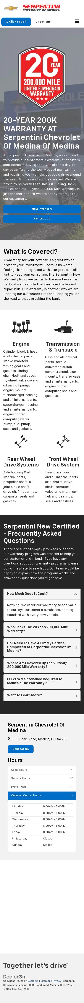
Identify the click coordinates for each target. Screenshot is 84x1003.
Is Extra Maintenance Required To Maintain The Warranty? (34, 681)
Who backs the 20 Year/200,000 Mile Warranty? (37, 629)
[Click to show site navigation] (77, 22)
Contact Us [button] (21, 749)
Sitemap (45, 981)
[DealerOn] (14, 976)
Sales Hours (42, 769)
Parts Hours (42, 787)
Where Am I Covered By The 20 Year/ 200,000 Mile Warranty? (37, 665)
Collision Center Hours (42, 795)
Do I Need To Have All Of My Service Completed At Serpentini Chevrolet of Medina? (39, 647)
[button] (16, 22)
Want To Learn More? (24, 695)
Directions (43, 21)
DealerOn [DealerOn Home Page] (33, 981)
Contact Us (42, 218)
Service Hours (42, 778)
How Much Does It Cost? (27, 594)
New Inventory (42, 209)
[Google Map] (42, 903)
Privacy (57, 981)
